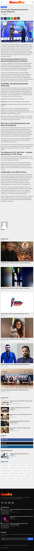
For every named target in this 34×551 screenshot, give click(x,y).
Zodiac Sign (12, 476)
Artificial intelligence (27, 470)
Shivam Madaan (3, 391)
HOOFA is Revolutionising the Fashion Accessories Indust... (19, 524)
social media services (22, 465)
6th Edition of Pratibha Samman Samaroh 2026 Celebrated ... (20, 408)
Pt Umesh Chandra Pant (6, 470)
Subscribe (30, 538)
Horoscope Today (20, 476)
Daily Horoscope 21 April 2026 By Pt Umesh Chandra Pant (21, 401)
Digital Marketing (5, 465)
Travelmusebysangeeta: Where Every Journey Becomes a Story (20, 422)
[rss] (12, 502)
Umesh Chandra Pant (13, 403)
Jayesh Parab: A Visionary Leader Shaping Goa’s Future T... (15, 313)
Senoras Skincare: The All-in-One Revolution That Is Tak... (21, 415)
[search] (32, 2)
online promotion (13, 465)
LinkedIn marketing (5, 473)
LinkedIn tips (22, 473)
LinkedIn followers (11, 478)
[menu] (1, 2)
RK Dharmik (12, 410)
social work (19, 478)
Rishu (11, 456)
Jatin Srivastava (12, 430)
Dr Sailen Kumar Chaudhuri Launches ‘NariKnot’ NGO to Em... (16, 262)
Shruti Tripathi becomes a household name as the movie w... (21, 517)
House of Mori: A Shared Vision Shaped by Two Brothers (20, 428)
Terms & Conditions (5, 547)
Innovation (3, 478)
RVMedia (3, 229)
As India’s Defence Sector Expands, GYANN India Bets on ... (15, 389)
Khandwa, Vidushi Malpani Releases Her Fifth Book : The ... (15, 339)
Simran (2, 264)
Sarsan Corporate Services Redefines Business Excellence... (15, 364)
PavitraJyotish (28, 476)
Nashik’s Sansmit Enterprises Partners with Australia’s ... (19, 454)
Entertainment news (14, 473)
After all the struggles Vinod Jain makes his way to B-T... (21, 510)
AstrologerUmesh (5, 476)
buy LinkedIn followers (17, 470)
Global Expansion (26, 478)
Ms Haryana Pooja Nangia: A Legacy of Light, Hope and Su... (15, 288)
